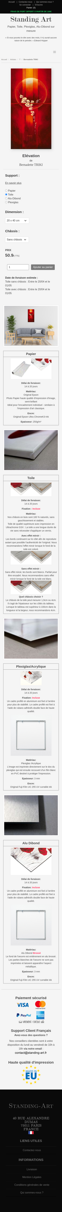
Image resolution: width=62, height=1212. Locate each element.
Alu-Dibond (13, 198)
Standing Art (31, 19)
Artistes (13, 59)
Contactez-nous (25, 2)
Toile (9, 194)
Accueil (11, 2)
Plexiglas (11, 202)
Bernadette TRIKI (31, 59)
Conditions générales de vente (31, 1184)
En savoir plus (13, 183)
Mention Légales (31, 1177)
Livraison (32, 1169)
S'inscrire (39, 5)
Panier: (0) (30, 8)
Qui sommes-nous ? (45, 2)
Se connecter (25, 5)
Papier (10, 190)
